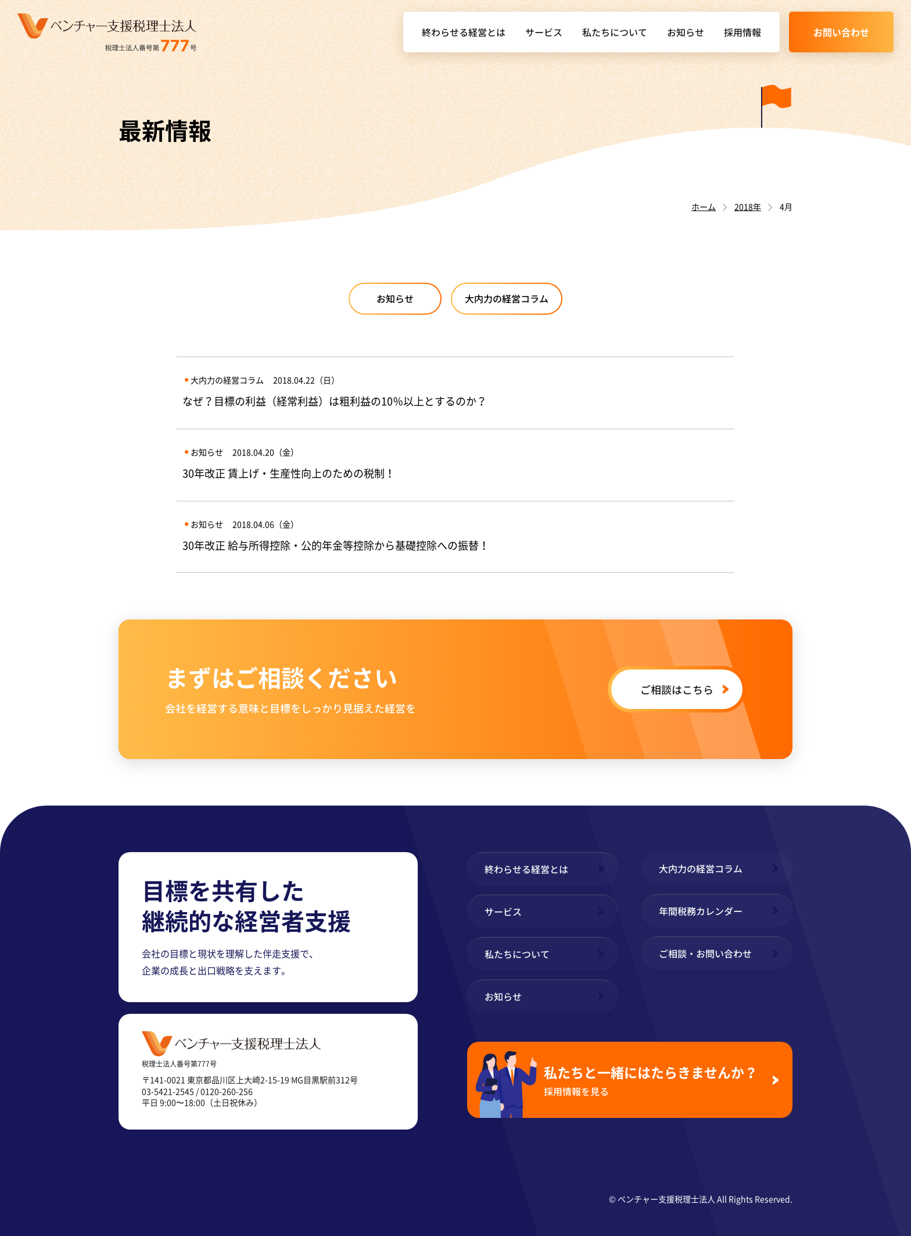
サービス (543, 32)
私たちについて (614, 32)
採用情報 (742, 32)
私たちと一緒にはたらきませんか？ (653, 1080)
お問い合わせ (841, 32)
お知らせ (685, 32)
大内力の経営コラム (506, 298)
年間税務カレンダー (701, 911)
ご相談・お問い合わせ (705, 953)
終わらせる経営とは (463, 32)
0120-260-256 (226, 1091)
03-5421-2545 (168, 1091)
